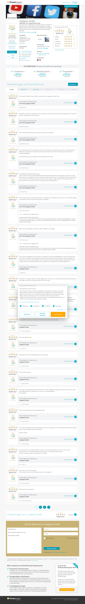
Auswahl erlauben (42, 314)
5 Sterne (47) (23, 89)
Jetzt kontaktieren (71, 6)
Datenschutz (70, 598)
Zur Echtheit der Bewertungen (12, 47)
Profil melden (35, 560)
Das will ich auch (66, 2)
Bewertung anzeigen (57, 50)
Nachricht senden (51, 548)
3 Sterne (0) (48, 89)
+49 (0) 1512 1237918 (26, 53)
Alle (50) (12, 89)
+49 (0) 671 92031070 (26, 51)
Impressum (22, 302)
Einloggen (75, 2)
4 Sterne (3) (36, 89)
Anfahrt (23, 43)
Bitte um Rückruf (50, 538)
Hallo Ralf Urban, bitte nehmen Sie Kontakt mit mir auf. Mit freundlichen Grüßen (24, 540)
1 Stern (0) (73, 89)
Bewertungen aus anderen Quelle (12, 42)
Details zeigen (60, 309)
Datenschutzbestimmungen (32, 302)
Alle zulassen (58, 314)
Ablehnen (27, 314)
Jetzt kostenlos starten (67, 589)
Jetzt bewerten (12, 52)
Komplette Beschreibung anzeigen (27, 32)
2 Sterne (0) (61, 89)
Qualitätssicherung (64, 598)
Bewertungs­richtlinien (56, 598)
